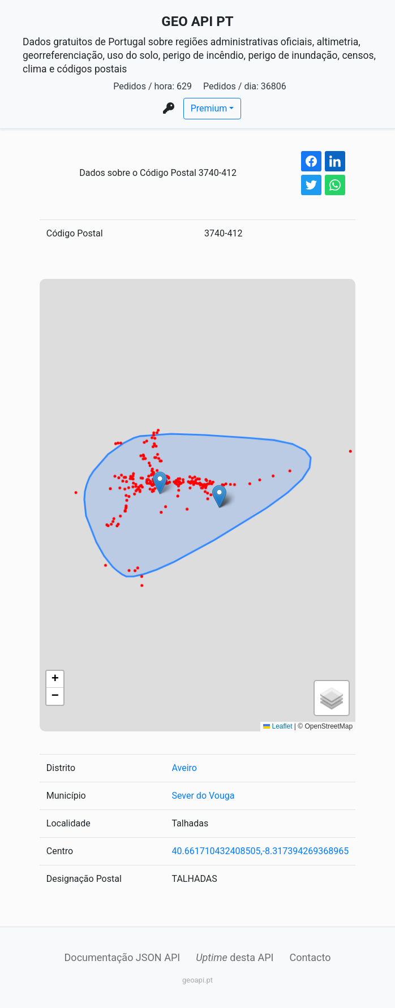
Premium (209, 108)
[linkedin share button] (335, 161)
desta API (234, 957)
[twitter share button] (311, 185)
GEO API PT (197, 21)
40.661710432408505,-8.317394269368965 (260, 851)
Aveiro (183, 768)
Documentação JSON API (123, 957)
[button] (160, 482)
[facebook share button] (311, 161)
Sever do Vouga (202, 795)
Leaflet (277, 726)
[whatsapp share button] (335, 185)
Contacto (309, 957)
